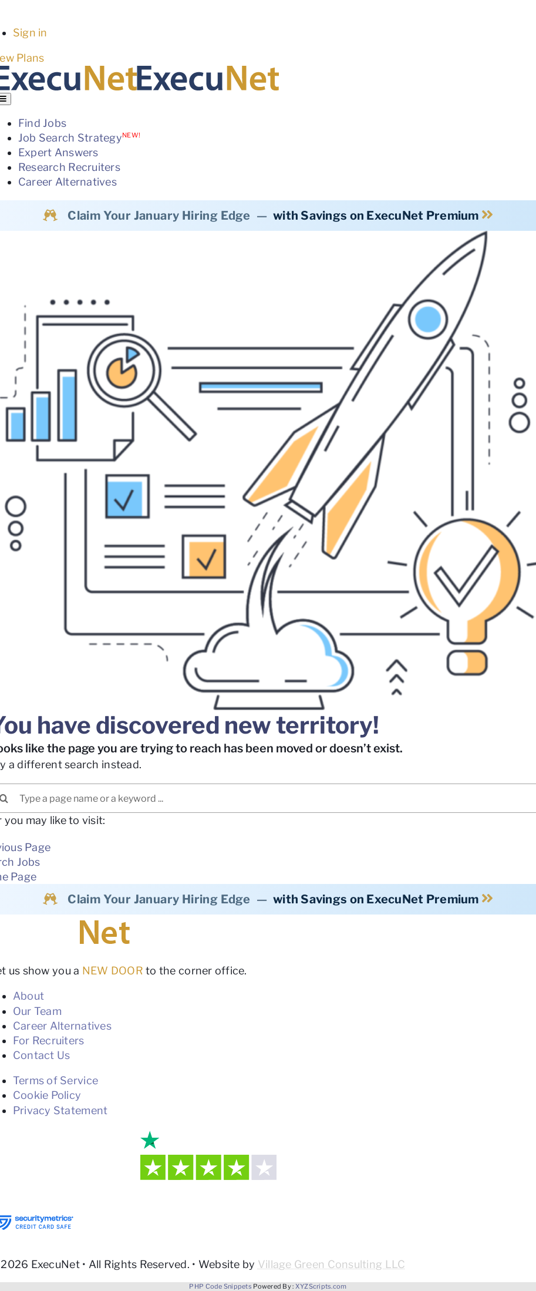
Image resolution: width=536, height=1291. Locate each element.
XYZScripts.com (321, 1286)
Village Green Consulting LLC (332, 1264)
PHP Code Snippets (220, 1286)
